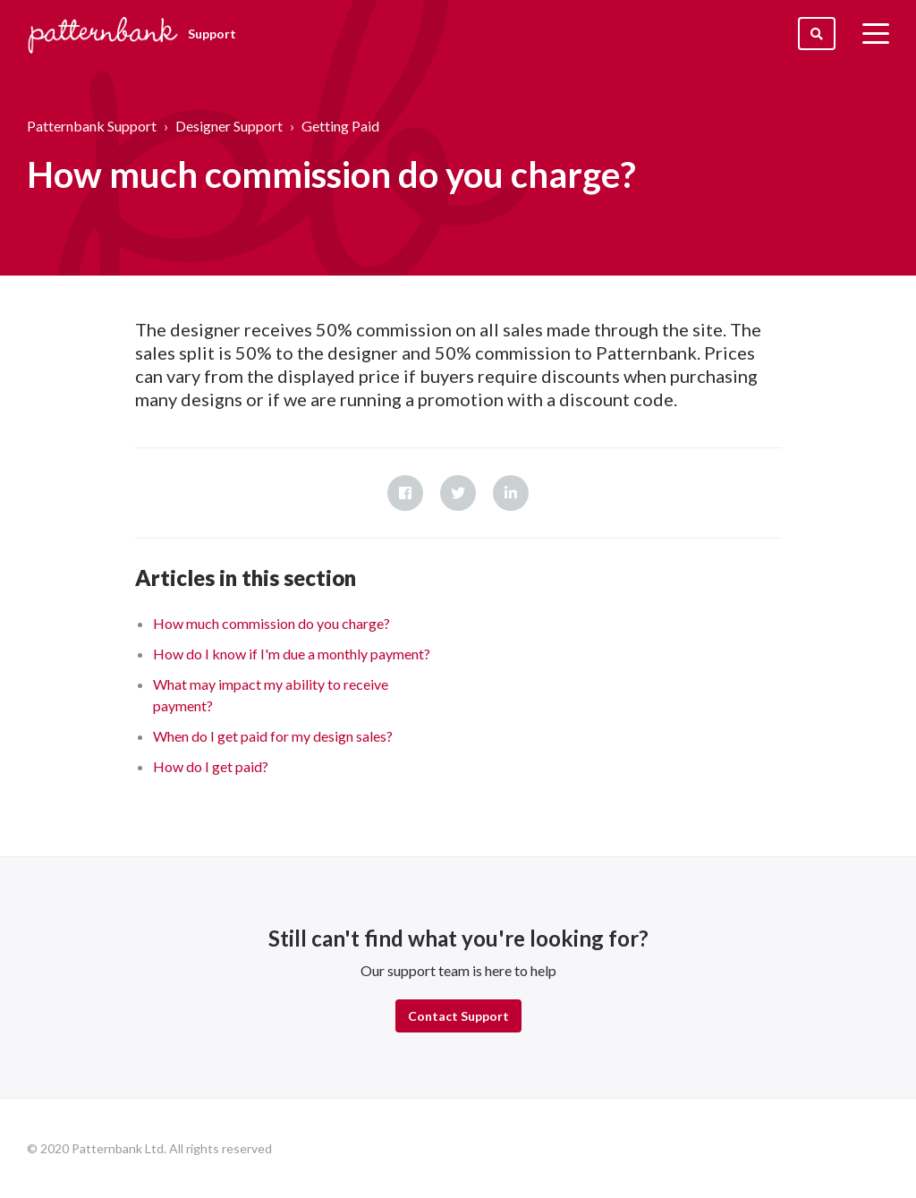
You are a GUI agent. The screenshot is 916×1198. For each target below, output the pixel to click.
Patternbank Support (92, 125)
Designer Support (229, 125)
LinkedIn (511, 493)
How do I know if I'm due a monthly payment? (291, 653)
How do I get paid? (210, 766)
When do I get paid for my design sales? (273, 735)
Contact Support (458, 1016)
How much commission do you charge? (271, 623)
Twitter (458, 493)
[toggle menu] (875, 33)
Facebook (405, 493)
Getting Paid (340, 125)
